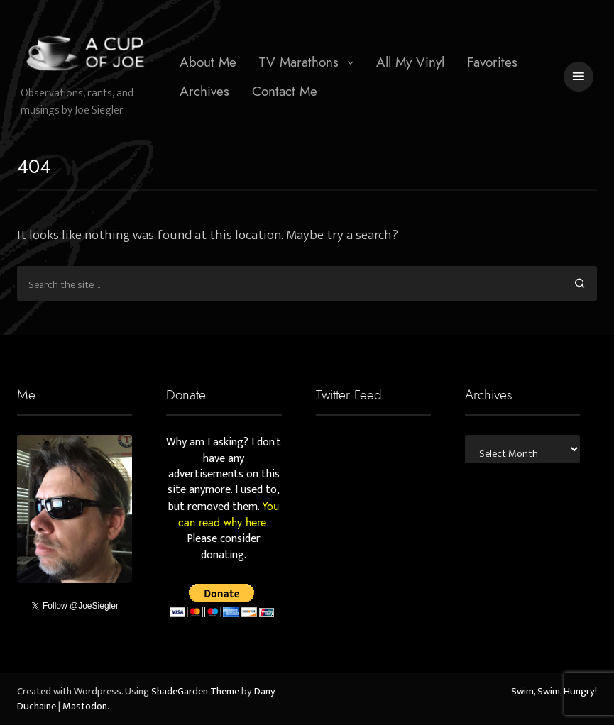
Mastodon (84, 706)
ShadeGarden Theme (195, 691)
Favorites (492, 62)
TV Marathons (299, 62)
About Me (208, 62)
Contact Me (284, 91)
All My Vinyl (410, 62)
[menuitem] (208, 62)
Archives (204, 91)
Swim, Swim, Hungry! (554, 691)
